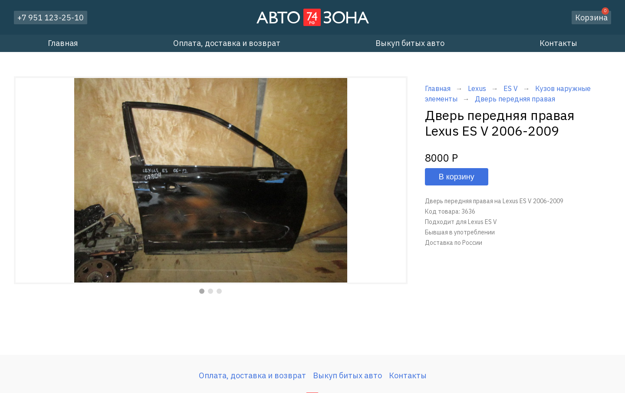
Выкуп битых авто (409, 43)
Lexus (477, 88)
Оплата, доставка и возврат (226, 43)
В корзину (456, 176)
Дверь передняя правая (515, 98)
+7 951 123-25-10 (50, 18)
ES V (510, 88)
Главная (63, 43)
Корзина (592, 17)
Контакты (558, 43)
